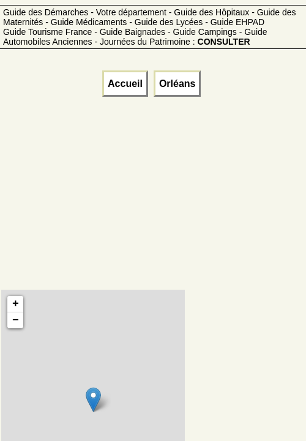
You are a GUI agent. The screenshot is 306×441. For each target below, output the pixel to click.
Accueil (125, 83)
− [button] (15, 320)
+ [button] (15, 303)
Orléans (177, 83)
